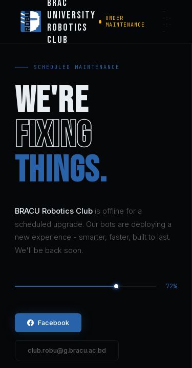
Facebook (48, 323)
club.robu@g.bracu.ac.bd (67, 350)
